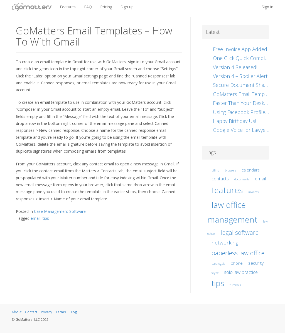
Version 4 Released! (235, 67)
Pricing (106, 6)
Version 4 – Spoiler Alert (240, 76)
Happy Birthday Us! (234, 121)
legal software (240, 232)
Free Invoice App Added (240, 49)
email (35, 218)
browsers (230, 170)
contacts (220, 178)
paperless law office (238, 253)
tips (46, 218)
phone (237, 263)
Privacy (46, 312)
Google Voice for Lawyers (241, 130)
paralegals (218, 264)
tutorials (235, 285)
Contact (31, 312)
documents (241, 179)
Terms (61, 312)
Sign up (127, 6)
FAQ (88, 6)
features (227, 190)
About (16, 312)
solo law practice (241, 272)
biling (215, 170)
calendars (251, 170)
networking (225, 242)
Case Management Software (60, 211)
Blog (73, 312)
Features (68, 6)
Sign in (267, 6)
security (256, 263)
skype (215, 273)
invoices (253, 192)
